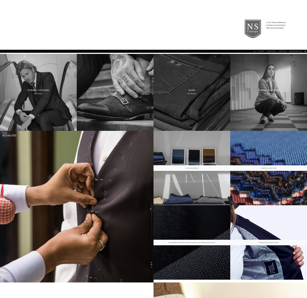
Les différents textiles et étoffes (269, 37)
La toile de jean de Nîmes (192, 37)
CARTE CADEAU (283, 1)
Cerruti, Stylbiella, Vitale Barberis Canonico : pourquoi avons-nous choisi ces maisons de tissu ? (191, 111)
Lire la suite (146, 231)
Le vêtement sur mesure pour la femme (269, 111)
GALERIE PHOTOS (271, 1)
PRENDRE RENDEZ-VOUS (295, 1)
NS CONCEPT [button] (261, 1)
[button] (305, 1)
